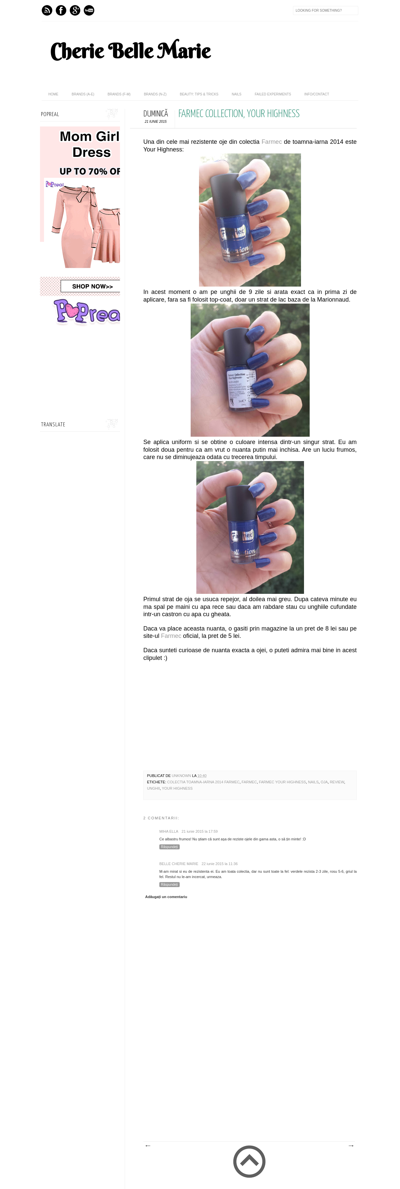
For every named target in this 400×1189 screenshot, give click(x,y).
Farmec (272, 141)
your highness (177, 788)
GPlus (75, 10)
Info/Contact (316, 94)
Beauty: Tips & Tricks (199, 94)
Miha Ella (168, 831)
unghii (153, 788)
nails (313, 782)
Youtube (89, 10)
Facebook (61, 10)
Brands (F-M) (119, 94)
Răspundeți (169, 847)
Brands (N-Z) (155, 94)
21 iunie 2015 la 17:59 (200, 831)
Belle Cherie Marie (178, 864)
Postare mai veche (350, 1146)
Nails (236, 94)
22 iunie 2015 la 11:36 (220, 864)
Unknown (182, 776)
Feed (47, 10)
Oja (324, 782)
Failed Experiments (273, 94)
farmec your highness (282, 782)
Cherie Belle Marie (130, 51)
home (53, 94)
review (337, 782)
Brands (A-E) (83, 94)
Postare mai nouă (147, 1146)
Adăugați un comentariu (166, 897)
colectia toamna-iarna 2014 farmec (203, 782)
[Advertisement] (243, 1091)
